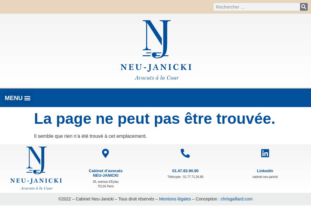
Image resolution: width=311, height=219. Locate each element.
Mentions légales (175, 198)
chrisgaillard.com (237, 198)
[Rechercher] (304, 7)
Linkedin (265, 171)
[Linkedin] (265, 153)
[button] (17, 98)
